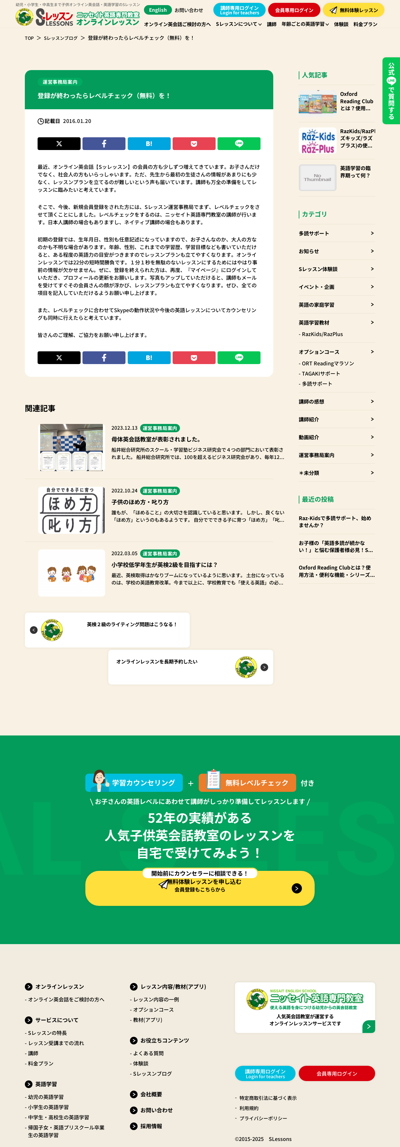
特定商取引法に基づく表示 (270, 1064)
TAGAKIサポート (321, 360)
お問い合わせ (191, 10)
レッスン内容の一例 (156, 965)
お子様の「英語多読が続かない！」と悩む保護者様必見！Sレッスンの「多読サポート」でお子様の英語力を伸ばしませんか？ (337, 533)
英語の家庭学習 (316, 291)
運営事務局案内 (316, 442)
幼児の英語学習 (46, 1063)
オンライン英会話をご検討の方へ (66, 965)
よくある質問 (148, 1019)
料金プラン (41, 1029)
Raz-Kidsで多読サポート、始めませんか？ (335, 508)
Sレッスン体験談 (318, 256)
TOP (30, 37)
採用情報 (151, 1092)
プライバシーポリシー (264, 1084)
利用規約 (249, 1074)
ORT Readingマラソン (328, 350)
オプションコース (319, 338)
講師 (33, 1019)
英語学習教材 (314, 309)
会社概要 (151, 1060)
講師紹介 (309, 406)
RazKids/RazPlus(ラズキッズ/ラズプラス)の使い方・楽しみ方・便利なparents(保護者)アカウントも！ (354, 133)
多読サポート (314, 220)
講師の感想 (311, 388)
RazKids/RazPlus (322, 321)
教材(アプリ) (147, 986)
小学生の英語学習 (48, 1073)
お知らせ (309, 238)
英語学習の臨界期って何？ (354, 163)
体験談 (140, 1029)
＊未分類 (309, 459)
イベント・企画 (316, 273)
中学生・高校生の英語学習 (58, 1083)
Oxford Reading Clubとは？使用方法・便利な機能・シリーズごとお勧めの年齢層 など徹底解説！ (354, 100)
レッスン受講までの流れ (56, 1009)
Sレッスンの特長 (47, 999)
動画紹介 (309, 424)
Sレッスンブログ (64, 37)
